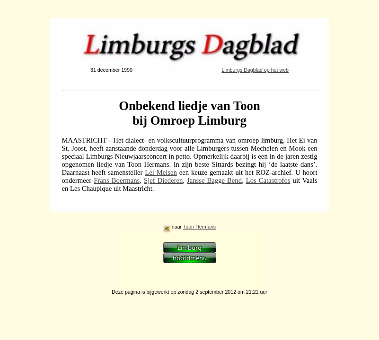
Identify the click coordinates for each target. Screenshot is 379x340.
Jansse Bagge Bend (214, 180)
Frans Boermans (117, 180)
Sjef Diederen (163, 180)
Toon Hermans (199, 227)
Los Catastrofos (268, 180)
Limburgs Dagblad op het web (255, 70)
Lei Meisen (161, 172)
